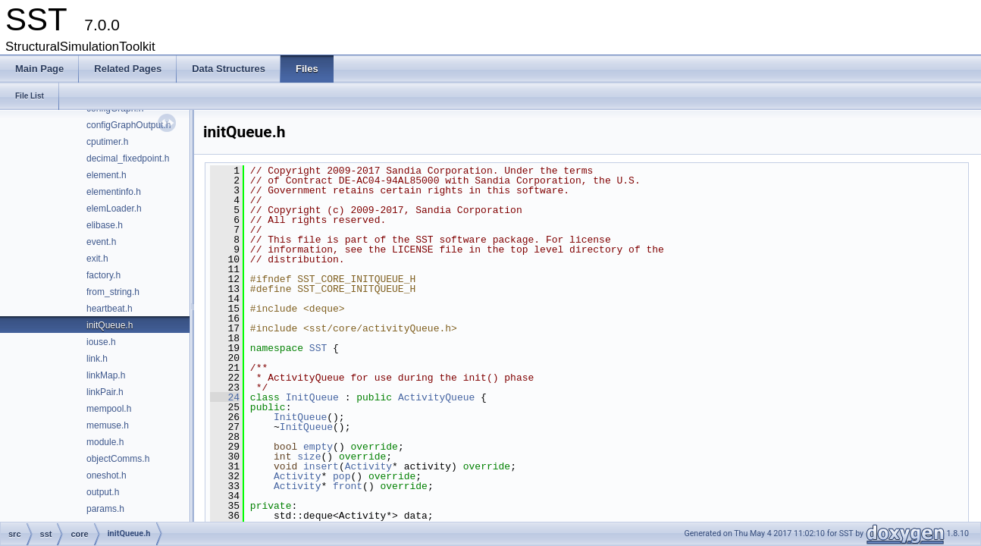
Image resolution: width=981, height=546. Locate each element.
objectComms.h (117, 458)
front (347, 486)
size (309, 456)
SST (318, 348)
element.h (106, 175)
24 (225, 397)
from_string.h (112, 292)
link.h (97, 358)
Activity (368, 466)
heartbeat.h (109, 308)
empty (318, 446)
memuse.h (107, 425)
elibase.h (104, 225)
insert (321, 466)
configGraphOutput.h (128, 125)
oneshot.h (106, 475)
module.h (105, 442)
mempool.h (108, 408)
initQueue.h (109, 325)
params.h (105, 509)
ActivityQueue (436, 397)
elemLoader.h (114, 208)
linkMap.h (105, 375)
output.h (102, 492)
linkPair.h (105, 392)
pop (341, 476)
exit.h (97, 258)
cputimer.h (107, 141)
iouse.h (101, 342)
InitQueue (312, 397)
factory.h (103, 275)
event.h (101, 242)
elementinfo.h (113, 192)
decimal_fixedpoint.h (127, 158)
